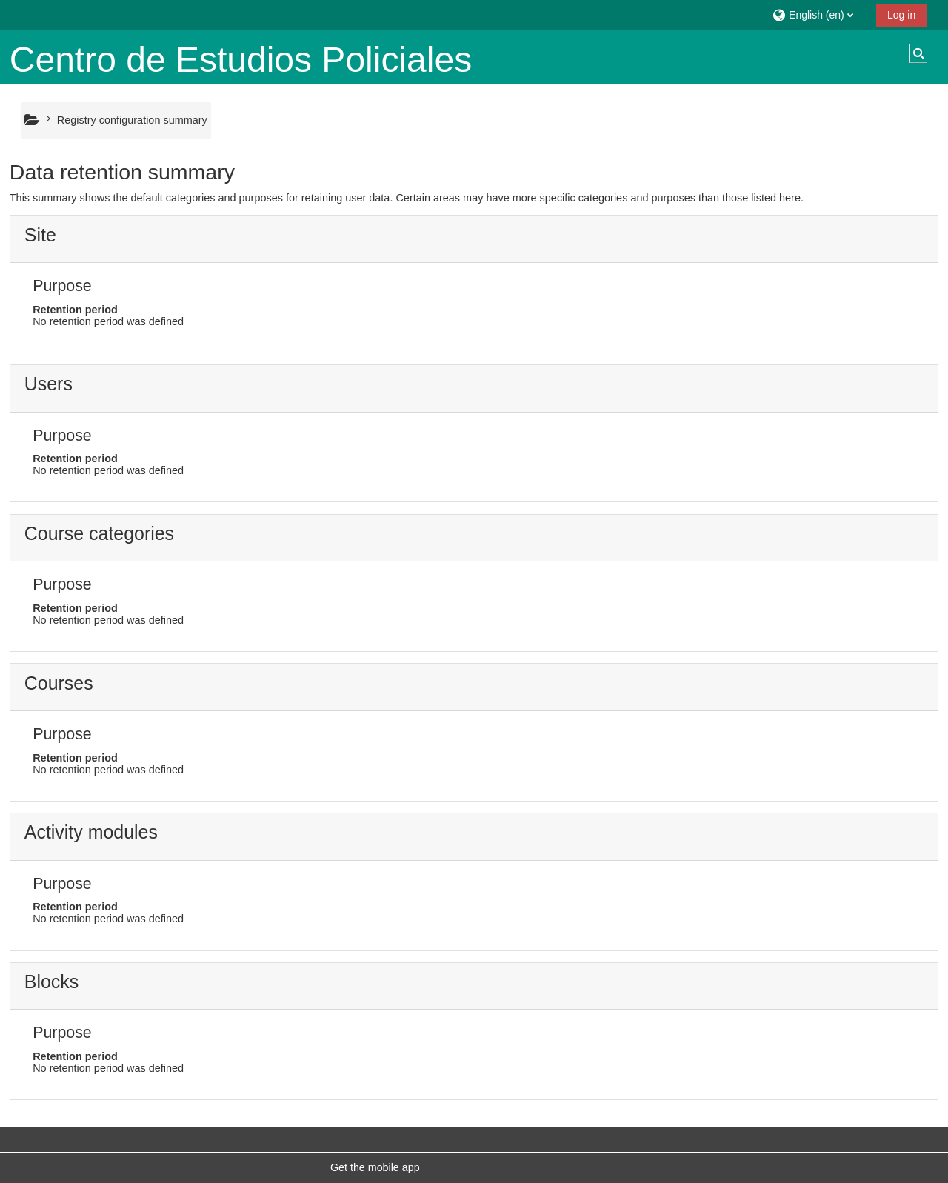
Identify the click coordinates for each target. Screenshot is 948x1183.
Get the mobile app (375, 1167)
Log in (901, 15)
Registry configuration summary (132, 120)
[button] (819, 14)
